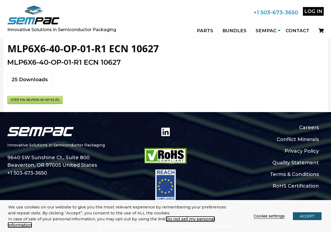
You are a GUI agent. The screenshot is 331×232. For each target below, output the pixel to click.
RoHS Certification (296, 186)
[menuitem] (319, 30)
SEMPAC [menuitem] (266, 30)
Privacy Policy (302, 151)
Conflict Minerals (298, 139)
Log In (313, 11)
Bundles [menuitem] (234, 30)
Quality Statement (295, 163)
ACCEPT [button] (307, 216)
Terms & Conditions (294, 174)
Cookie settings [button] (269, 216)
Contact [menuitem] (297, 30)
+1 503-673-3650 (275, 12)
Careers (309, 127)
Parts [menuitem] (205, 30)
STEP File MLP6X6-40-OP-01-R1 (35, 100)
